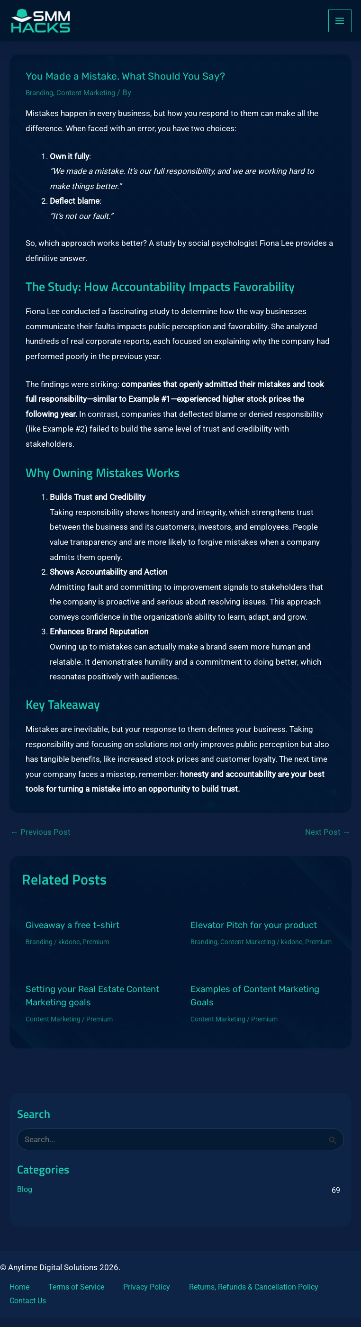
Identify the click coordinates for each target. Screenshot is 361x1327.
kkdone (69, 946)
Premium (95, 946)
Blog (24, 1193)
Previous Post (40, 836)
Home (19, 1286)
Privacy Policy (146, 1286)
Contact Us (27, 1300)
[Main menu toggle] (340, 23)
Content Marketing (94, 96)
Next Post (328, 836)
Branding (42, 96)
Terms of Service (76, 1286)
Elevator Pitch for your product (253, 929)
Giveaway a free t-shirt (72, 929)
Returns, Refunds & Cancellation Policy (253, 1286)
